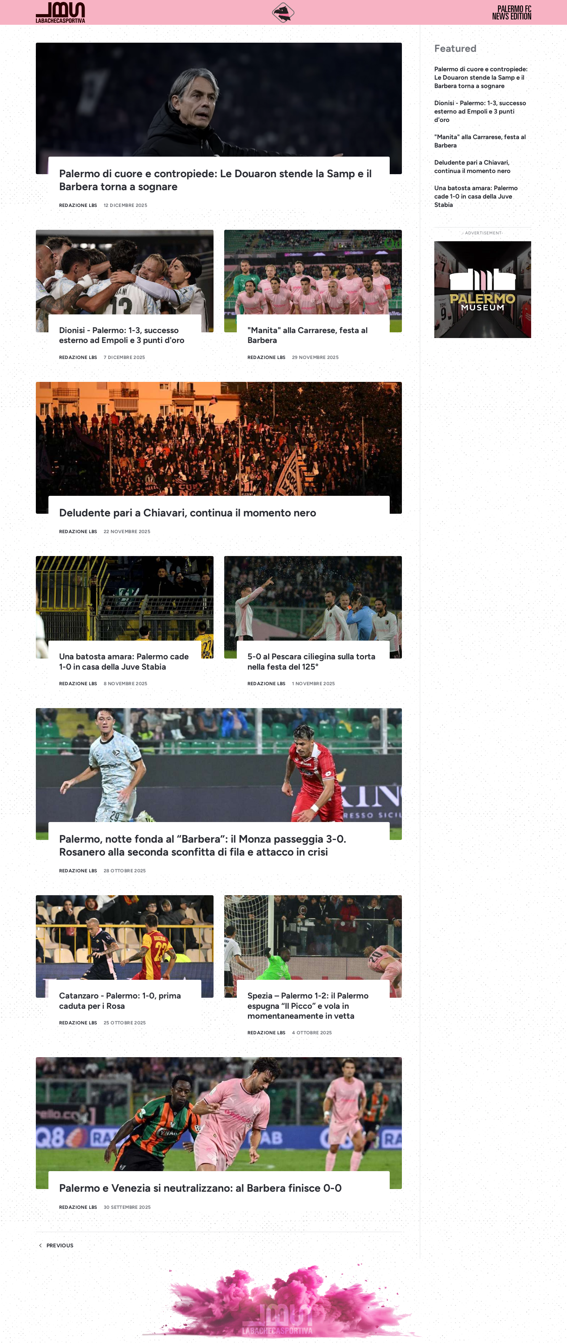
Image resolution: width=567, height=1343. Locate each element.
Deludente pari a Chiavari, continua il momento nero (187, 512)
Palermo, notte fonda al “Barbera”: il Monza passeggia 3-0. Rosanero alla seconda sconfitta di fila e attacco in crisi (202, 845)
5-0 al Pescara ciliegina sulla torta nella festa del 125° (311, 661)
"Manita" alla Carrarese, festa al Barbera (480, 141)
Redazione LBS (78, 205)
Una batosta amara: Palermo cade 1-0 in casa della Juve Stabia (124, 661)
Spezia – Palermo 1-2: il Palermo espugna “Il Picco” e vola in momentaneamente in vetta (308, 1005)
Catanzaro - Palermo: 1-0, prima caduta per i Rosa (120, 1000)
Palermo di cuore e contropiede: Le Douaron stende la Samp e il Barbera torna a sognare (215, 180)
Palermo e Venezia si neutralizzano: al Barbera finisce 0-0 (200, 1187)
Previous (54, 1245)
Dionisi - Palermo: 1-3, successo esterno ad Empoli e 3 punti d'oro (122, 335)
